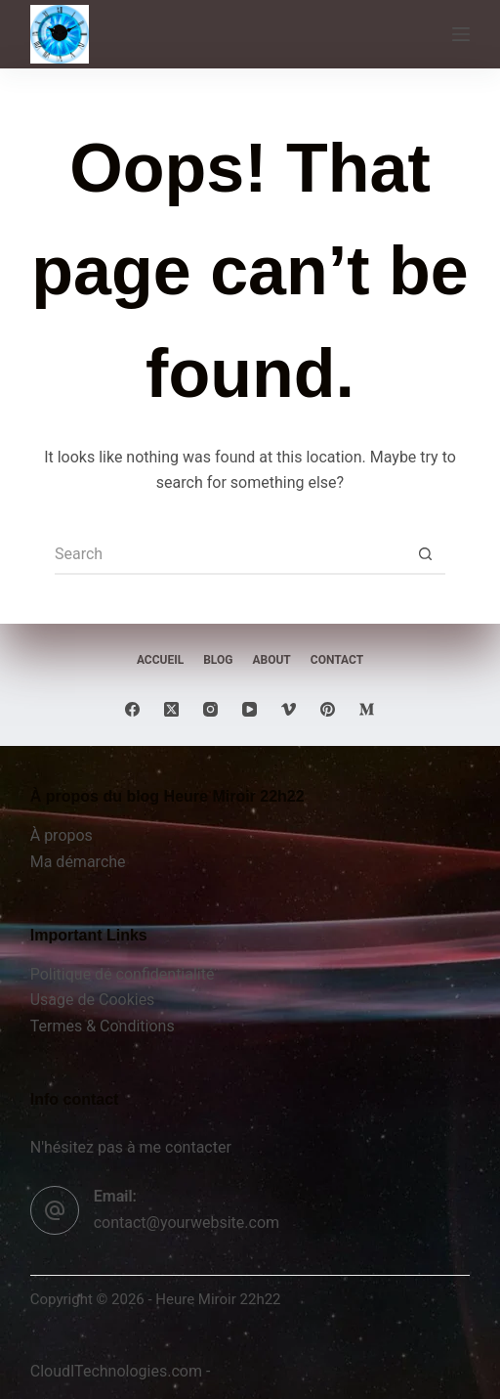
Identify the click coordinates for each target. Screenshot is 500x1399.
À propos (61, 835)
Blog (217, 660)
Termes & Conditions (102, 1026)
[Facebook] (132, 709)
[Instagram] (210, 709)
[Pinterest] (327, 709)
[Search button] (425, 555)
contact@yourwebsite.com (186, 1222)
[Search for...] (230, 555)
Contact (337, 660)
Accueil (160, 660)
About (271, 660)
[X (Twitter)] (171, 709)
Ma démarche (78, 862)
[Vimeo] (288, 709)
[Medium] (366, 709)
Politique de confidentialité (122, 974)
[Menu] (461, 34)
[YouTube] (249, 709)
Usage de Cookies (92, 999)
